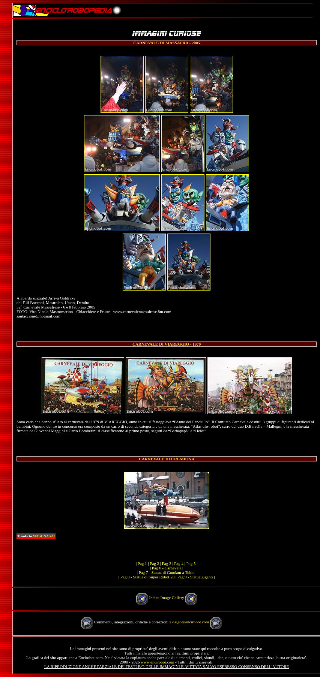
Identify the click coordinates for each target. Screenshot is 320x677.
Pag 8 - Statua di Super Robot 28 (147, 577)
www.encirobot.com (157, 662)
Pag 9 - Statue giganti (195, 577)
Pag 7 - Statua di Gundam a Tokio (167, 572)
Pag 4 (178, 563)
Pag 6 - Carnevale (167, 568)
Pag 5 (191, 563)
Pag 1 (142, 563)
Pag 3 (166, 563)
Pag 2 (154, 563)
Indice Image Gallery (166, 597)
